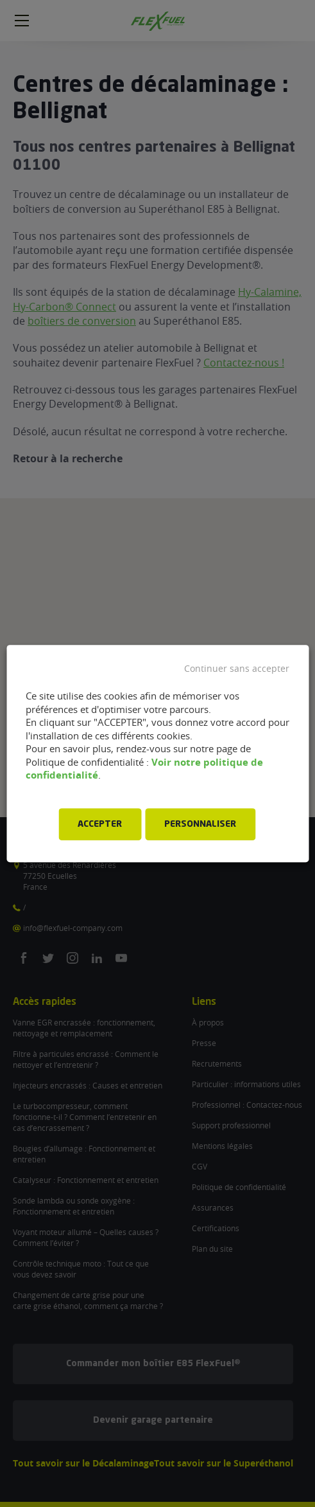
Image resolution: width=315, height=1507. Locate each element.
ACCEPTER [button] (100, 824)
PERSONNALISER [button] (200, 824)
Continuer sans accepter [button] (236, 668)
